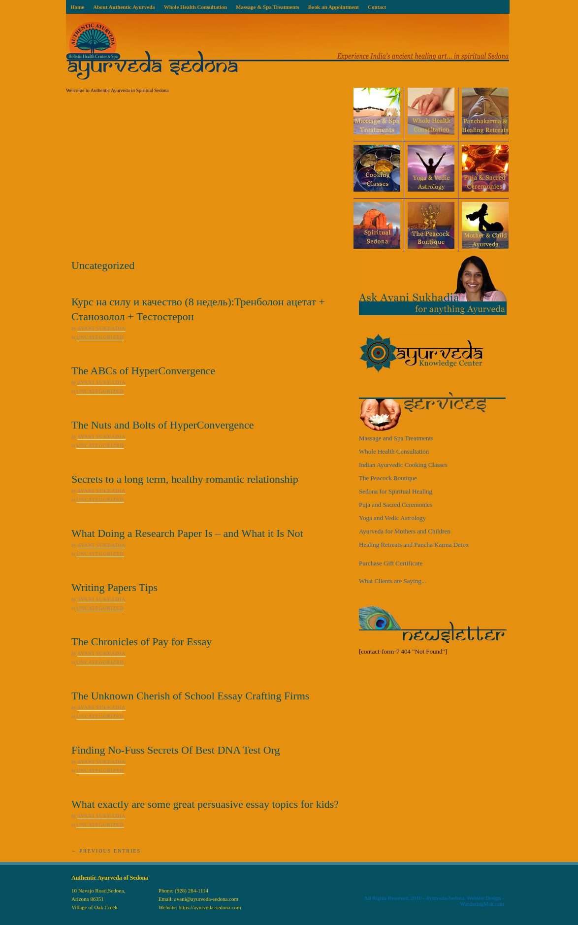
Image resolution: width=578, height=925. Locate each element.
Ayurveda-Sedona (445, 898)
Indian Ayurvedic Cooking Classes (403, 464)
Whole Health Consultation (195, 7)
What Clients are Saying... (392, 581)
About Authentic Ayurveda (124, 7)
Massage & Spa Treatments (267, 7)
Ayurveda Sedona (287, 51)
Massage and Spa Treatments (396, 438)
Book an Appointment (333, 7)
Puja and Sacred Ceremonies (395, 504)
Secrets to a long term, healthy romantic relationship (184, 479)
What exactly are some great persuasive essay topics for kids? (205, 804)
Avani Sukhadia (101, 328)
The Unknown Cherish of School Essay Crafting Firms (190, 696)
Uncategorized (100, 337)
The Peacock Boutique (388, 478)
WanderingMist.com (482, 904)
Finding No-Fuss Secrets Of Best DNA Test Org (175, 750)
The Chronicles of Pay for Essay (141, 641)
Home (77, 7)
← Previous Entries (106, 851)
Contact (377, 7)
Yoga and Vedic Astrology (392, 518)
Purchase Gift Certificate (390, 563)
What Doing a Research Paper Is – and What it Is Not (187, 533)
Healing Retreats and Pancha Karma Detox (414, 544)
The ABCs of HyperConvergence (143, 370)
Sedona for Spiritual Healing (395, 491)
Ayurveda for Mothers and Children (404, 531)
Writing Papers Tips (114, 587)
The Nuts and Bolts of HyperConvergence (162, 425)
